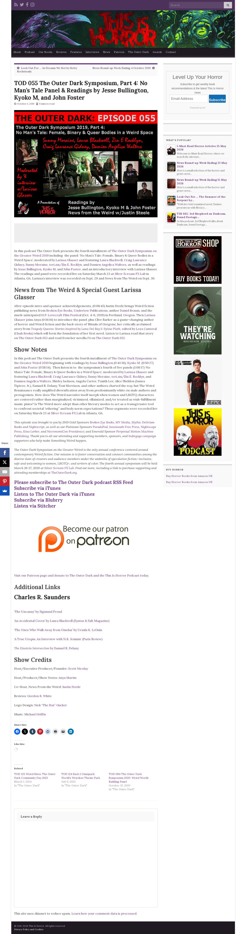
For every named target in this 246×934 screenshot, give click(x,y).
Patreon (119, 52)
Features (76, 52)
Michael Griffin (35, 714)
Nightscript (37, 427)
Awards (157, 52)
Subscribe (217, 100)
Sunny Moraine (37, 264)
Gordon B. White (39, 696)
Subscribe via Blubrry (38, 500)
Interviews (92, 52)
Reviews (61, 52)
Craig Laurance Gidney (69, 376)
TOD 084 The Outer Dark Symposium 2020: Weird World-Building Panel (129, 777)
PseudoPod (100, 427)
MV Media (122, 422)
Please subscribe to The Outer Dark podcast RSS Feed (73, 482)
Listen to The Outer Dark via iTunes (54, 494)
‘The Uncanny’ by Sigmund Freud (38, 611)
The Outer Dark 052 (110, 338)
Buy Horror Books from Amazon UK (189, 476)
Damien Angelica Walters (108, 264)
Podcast (30, 52)
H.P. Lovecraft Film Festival (61, 315)
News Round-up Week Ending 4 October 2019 (122, 68)
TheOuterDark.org (64, 472)
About (17, 52)
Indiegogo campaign (142, 436)
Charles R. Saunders (42, 597)
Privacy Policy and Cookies (28, 929)
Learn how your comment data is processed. (104, 913)
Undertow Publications (91, 310)
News (106, 52)
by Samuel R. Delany (46, 648)
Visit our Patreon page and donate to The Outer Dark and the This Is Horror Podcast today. (81, 575)
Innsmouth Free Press (124, 427)
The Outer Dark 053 (33, 338)
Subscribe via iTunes (37, 488)
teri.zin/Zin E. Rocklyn (65, 264)
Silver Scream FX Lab (130, 274)
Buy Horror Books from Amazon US (189, 482)
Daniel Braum (130, 310)
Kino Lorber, (31, 431)
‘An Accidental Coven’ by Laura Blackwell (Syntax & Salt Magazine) (61, 621)
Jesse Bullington (29, 269)
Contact (171, 52)
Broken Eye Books (59, 310)
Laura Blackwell (111, 260)
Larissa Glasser (67, 260)
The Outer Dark (138, 52)
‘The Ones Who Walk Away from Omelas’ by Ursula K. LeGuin (58, 630)
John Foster (72, 269)
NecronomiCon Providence (65, 431)
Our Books (45, 52)
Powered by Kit (197, 107)
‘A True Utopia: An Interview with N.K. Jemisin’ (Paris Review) (58, 639)
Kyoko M (49, 269)
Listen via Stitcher (35, 506)
